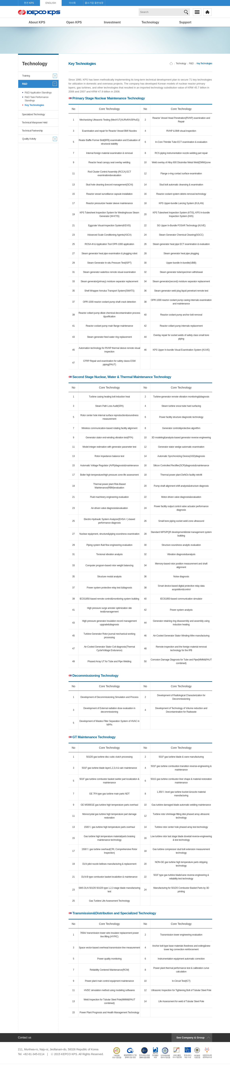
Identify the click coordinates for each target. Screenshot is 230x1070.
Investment (112, 22)
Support (185, 22)
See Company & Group (191, 1037)
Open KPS (74, 22)
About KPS (37, 22)
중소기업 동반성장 (94, 3)
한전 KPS (29, 3)
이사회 (72, 3)
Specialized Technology (33, 114)
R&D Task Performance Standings (37, 99)
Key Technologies (34, 105)
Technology (150, 22)
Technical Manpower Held (34, 122)
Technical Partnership (32, 130)
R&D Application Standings (38, 92)
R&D (24, 83)
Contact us (24, 1037)
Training (26, 75)
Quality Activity (29, 138)
